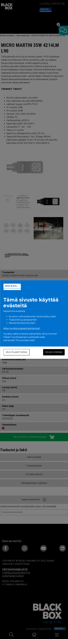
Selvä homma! (53, 352)
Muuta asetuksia (16, 352)
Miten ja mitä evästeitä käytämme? (21, 328)
